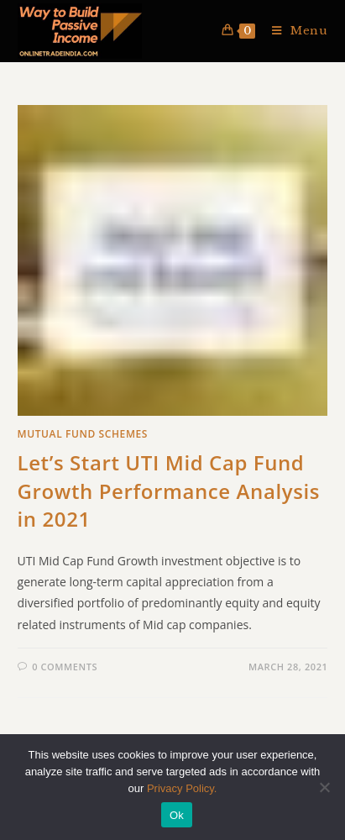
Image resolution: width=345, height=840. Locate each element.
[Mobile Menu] (293, 31)
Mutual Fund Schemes (83, 434)
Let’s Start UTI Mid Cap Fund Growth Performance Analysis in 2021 (169, 491)
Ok (177, 815)
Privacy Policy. (182, 788)
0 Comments (64, 666)
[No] (324, 787)
